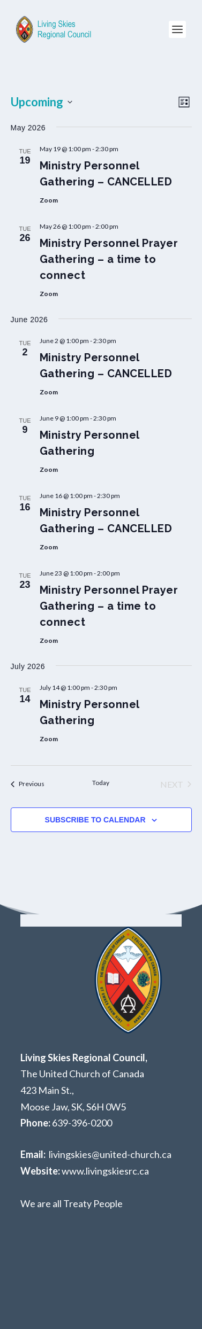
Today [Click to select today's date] (100, 783)
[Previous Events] (27, 784)
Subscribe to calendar (95, 819)
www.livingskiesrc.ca (105, 1171)
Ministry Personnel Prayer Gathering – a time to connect (109, 259)
